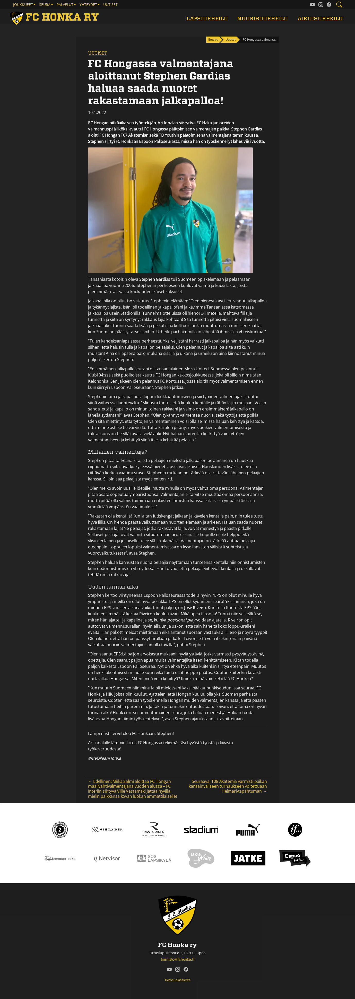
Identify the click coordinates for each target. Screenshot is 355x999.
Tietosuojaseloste (177, 980)
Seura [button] (44, 4)
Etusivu (213, 39)
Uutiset (110, 4)
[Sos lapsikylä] (154, 858)
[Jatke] (248, 858)
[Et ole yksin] (201, 858)
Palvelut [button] (65, 4)
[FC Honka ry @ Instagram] (321, 5)
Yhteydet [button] (88, 4)
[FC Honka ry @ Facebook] (329, 5)
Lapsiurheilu (207, 18)
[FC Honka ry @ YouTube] (312, 5)
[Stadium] (201, 829)
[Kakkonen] (60, 829)
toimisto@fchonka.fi (177, 959)
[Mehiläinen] (107, 829)
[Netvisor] (107, 858)
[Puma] (248, 829)
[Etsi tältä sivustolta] (339, 5)
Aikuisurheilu (320, 18)
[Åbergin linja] (60, 858)
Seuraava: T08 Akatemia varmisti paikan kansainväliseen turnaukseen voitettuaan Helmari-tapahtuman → (228, 786)
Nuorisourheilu (262, 18)
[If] (295, 829)
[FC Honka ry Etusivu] (55, 17)
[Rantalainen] (154, 829)
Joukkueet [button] (23, 4)
